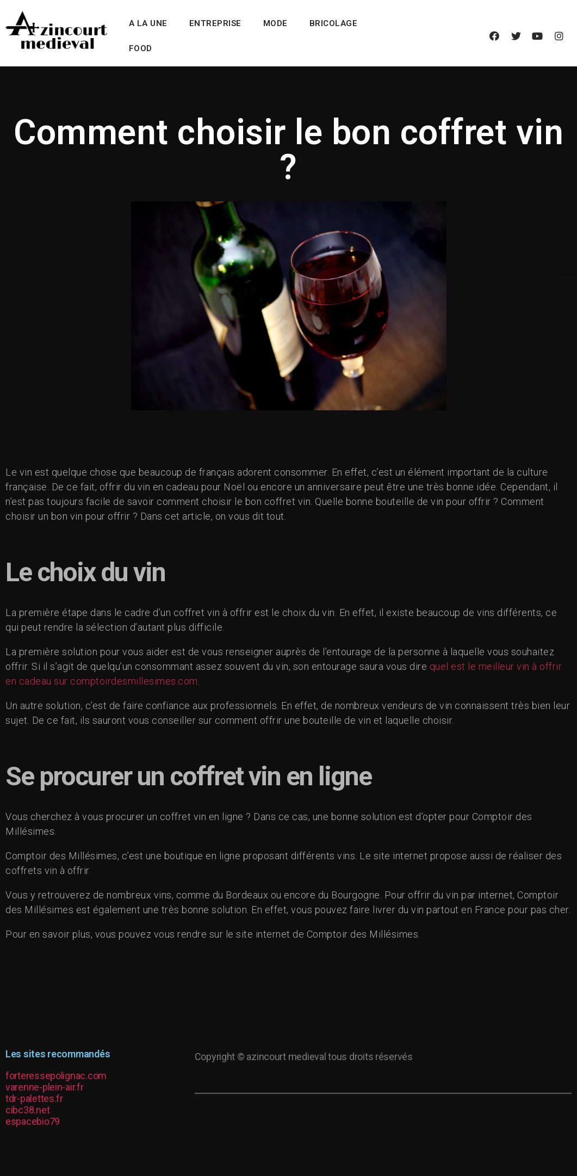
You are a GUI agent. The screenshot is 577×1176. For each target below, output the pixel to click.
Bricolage (333, 23)
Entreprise (215, 23)
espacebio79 (32, 1121)
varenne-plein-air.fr (44, 1087)
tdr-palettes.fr (34, 1098)
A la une (148, 23)
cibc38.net (27, 1110)
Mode (275, 23)
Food (140, 48)
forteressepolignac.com (56, 1075)
